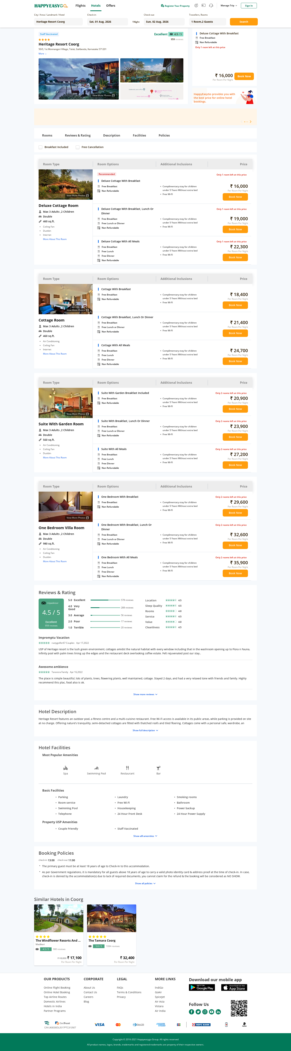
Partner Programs (55, 1011)
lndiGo (159, 987)
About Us (89, 987)
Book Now (244, 76)
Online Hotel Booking (57, 992)
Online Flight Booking (57, 987)
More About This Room (55, 239)
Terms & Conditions (129, 992)
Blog (86, 1001)
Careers (88, 997)
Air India (160, 1011)
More (43, 53)
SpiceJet (160, 997)
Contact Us (90, 992)
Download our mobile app (215, 979)
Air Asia (159, 1001)
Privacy (121, 997)
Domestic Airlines (55, 1001)
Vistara (159, 1006)
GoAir (158, 992)
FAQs (120, 987)
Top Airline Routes (55, 997)
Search (244, 21)
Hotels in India (53, 1006)
